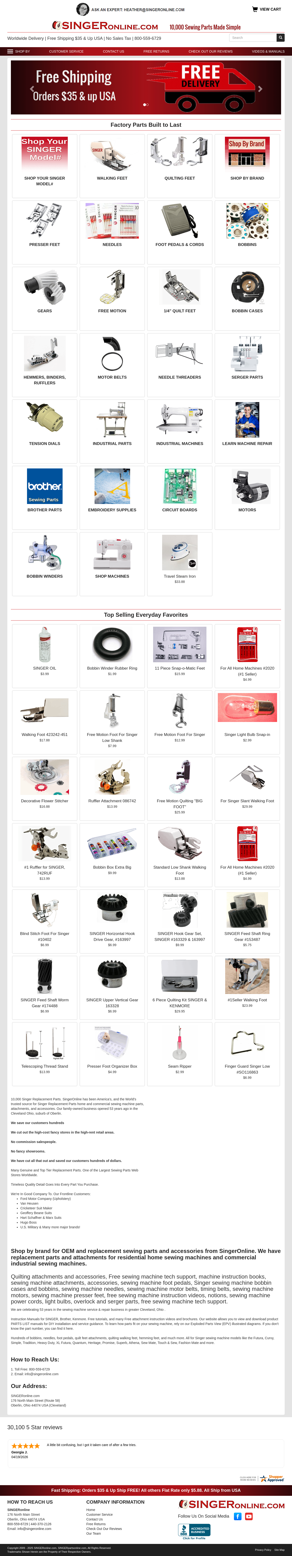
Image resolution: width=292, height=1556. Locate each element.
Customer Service (66, 51)
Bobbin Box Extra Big (112, 867)
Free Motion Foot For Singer (180, 734)
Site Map (279, 1549)
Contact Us (113, 51)
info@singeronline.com (34, 1529)
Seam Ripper (180, 1066)
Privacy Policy (263, 1549)
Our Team (93, 1533)
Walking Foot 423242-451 (45, 734)
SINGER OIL (44, 668)
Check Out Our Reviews (211, 51)
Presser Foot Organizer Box (112, 1066)
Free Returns (156, 51)
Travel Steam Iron (180, 576)
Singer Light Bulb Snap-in (247, 734)
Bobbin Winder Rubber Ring (112, 668)
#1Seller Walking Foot (247, 1000)
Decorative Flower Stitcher (44, 801)
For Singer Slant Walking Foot (247, 801)
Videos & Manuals (268, 51)
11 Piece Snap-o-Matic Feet (180, 668)
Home (90, 1510)
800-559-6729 (17, 1524)
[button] (31, 87)
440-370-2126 (41, 1524)
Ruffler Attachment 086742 (112, 801)
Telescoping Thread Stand (44, 1066)
